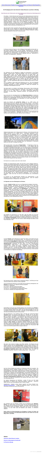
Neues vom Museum (28, 5)
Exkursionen (7, 5)
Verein (3, 5)
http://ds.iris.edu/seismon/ (9, 385)
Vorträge (17, 5)
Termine (21, 5)
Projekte (13, 5)
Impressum (21, 6)
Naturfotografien (36, 5)
